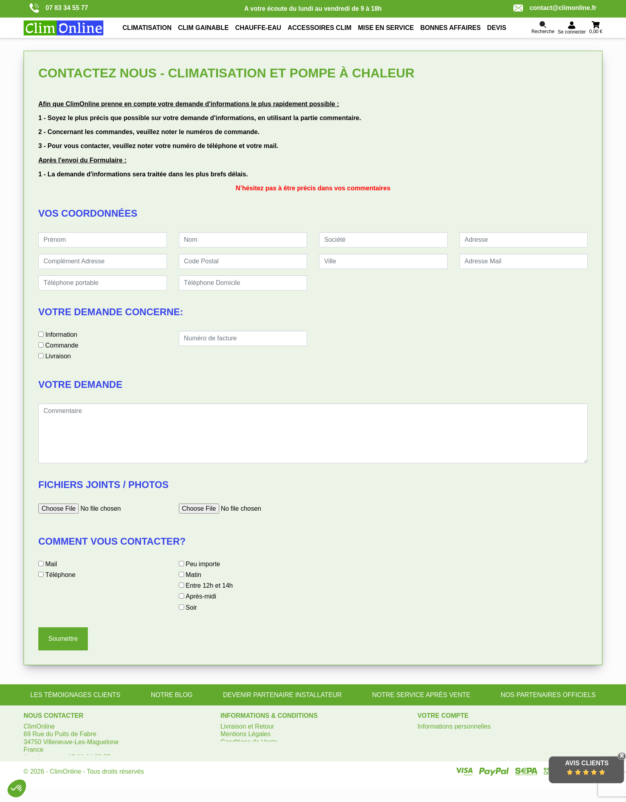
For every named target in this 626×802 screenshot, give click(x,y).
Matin (193, 574)
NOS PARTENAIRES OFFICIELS (548, 694)
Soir (191, 607)
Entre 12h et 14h (209, 585)
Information (61, 334)
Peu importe (203, 564)
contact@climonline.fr (554, 8)
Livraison (58, 356)
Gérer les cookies (245, 757)
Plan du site (237, 749)
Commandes (436, 734)
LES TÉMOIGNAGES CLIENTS (75, 694)
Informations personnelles (454, 726)
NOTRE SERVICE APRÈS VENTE (421, 694)
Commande (61, 345)
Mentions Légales (245, 734)
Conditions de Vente (248, 742)
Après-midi (201, 596)
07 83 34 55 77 (59, 8)
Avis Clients (586, 763)
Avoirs (426, 742)
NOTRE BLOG (172, 694)
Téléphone (60, 574)
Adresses (431, 749)
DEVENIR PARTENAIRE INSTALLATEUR (282, 694)
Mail (51, 564)
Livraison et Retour (247, 726)
